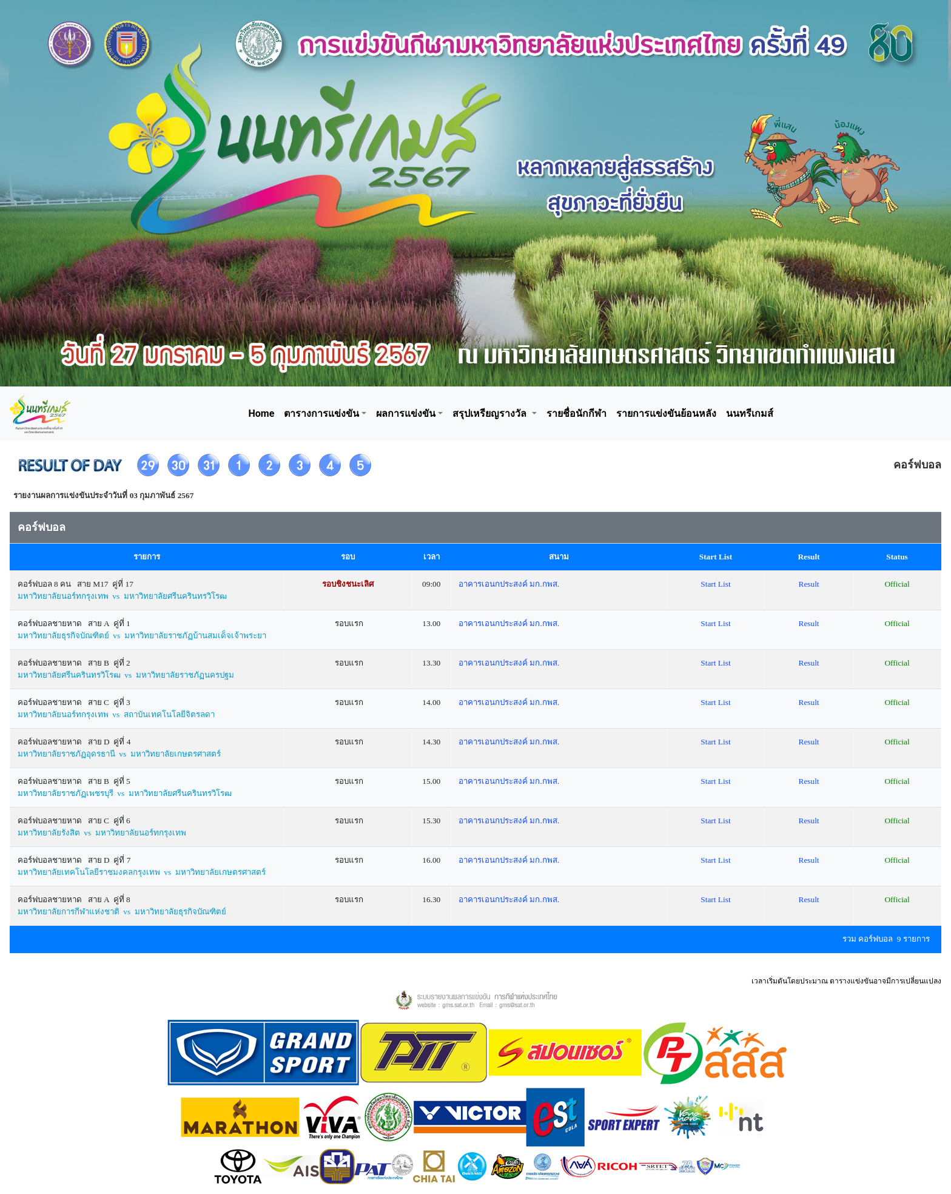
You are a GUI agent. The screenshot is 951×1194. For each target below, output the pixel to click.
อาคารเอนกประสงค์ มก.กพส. (509, 584)
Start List (715, 584)
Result (809, 584)
